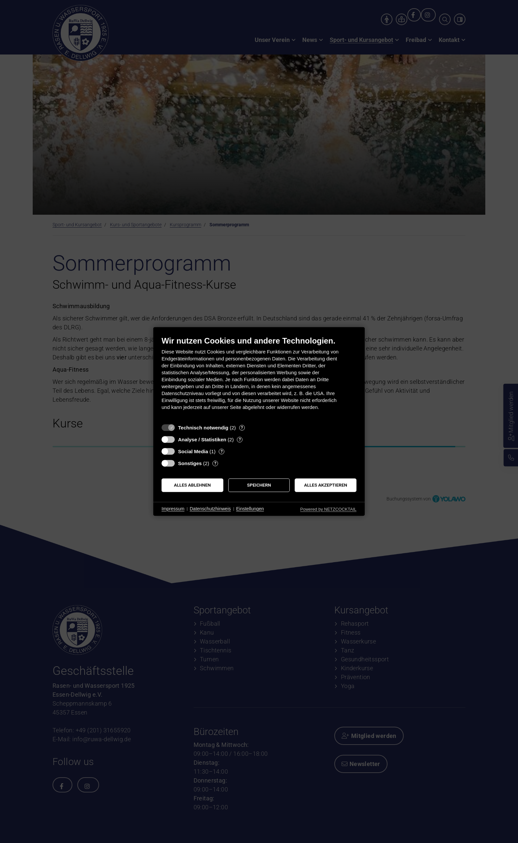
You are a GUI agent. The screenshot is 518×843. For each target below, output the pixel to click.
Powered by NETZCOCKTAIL (328, 509)
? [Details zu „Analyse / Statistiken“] (240, 439)
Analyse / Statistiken (202, 439)
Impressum (173, 508)
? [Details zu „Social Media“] (222, 451)
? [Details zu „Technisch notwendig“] (242, 427)
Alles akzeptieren (325, 485)
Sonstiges (190, 463)
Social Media (193, 451)
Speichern (259, 485)
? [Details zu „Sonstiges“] (215, 463)
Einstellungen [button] (250, 508)
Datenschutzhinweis (210, 508)
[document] (259, 378)
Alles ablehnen (192, 485)
